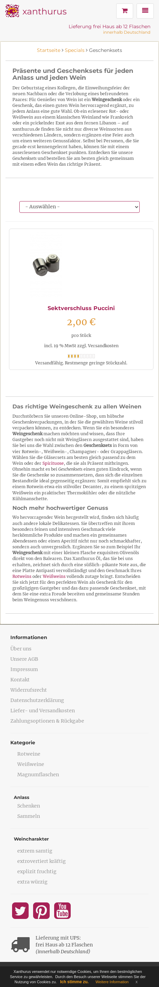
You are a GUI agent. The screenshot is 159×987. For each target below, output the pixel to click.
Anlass (21, 797)
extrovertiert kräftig (41, 861)
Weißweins (54, 576)
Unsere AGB (24, 659)
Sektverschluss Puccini (81, 308)
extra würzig (32, 882)
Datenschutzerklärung (37, 700)
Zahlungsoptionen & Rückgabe (47, 721)
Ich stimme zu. (74, 981)
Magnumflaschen (38, 774)
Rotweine (28, 754)
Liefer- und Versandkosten (42, 711)
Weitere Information (112, 982)
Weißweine (30, 764)
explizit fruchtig (37, 871)
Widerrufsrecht (28, 690)
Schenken (28, 806)
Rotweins (21, 576)
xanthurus (44, 11)
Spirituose (53, 463)
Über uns (20, 649)
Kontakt (20, 680)
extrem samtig (34, 851)
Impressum (24, 669)
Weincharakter (31, 839)
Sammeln (28, 816)
